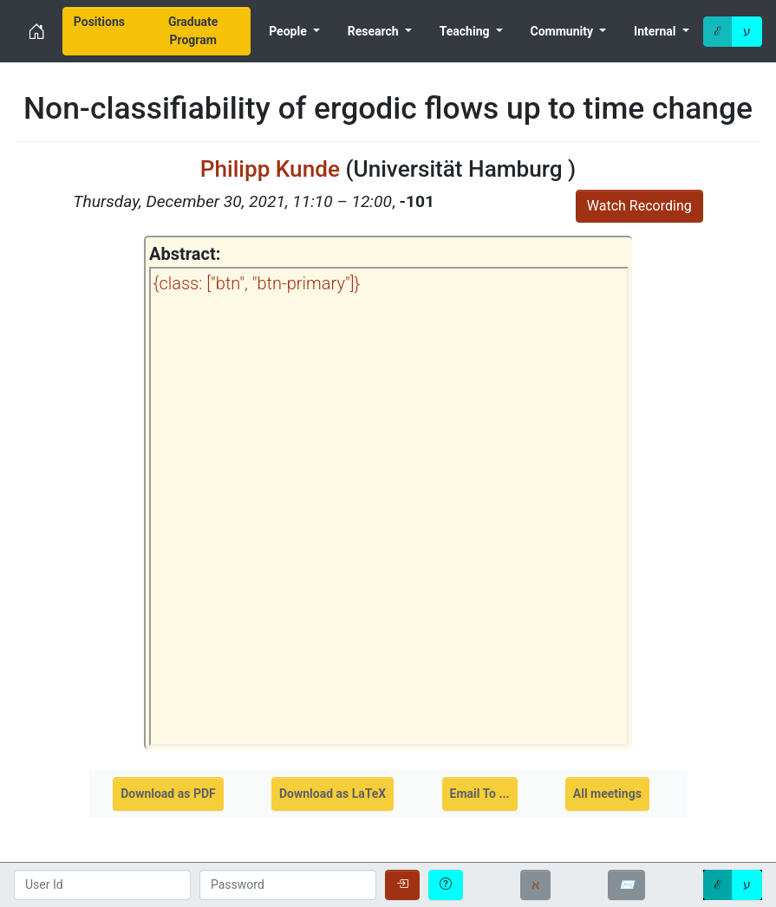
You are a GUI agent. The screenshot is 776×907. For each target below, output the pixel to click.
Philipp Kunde (270, 169)
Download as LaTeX (332, 793)
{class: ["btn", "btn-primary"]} (256, 283)
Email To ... (480, 793)
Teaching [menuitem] (466, 31)
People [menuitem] (289, 31)
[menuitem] (99, 31)
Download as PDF (168, 793)
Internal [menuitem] (656, 31)
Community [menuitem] (564, 31)
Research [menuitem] (374, 31)
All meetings (607, 793)
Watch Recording (639, 206)
